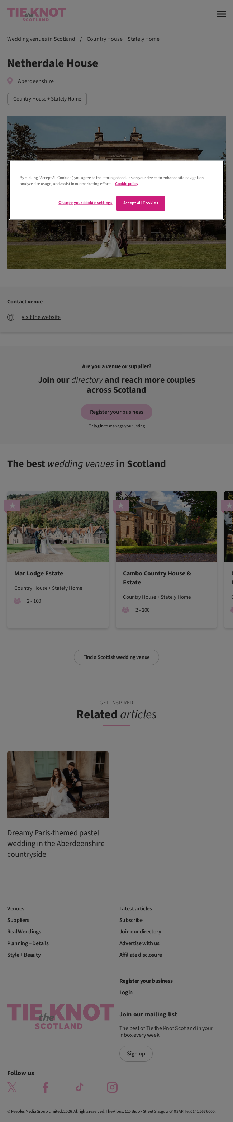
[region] (116, 190)
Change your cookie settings (85, 203)
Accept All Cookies (140, 203)
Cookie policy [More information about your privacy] (126, 184)
